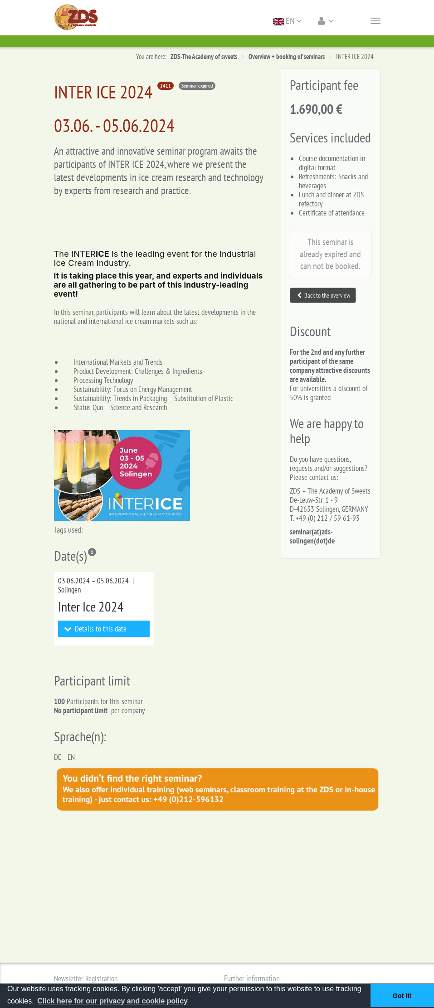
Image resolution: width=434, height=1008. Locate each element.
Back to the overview (323, 295)
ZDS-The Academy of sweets (204, 56)
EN (287, 21)
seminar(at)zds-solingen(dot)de (312, 536)
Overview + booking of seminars (287, 56)
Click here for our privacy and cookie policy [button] (112, 1001)
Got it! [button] (402, 995)
